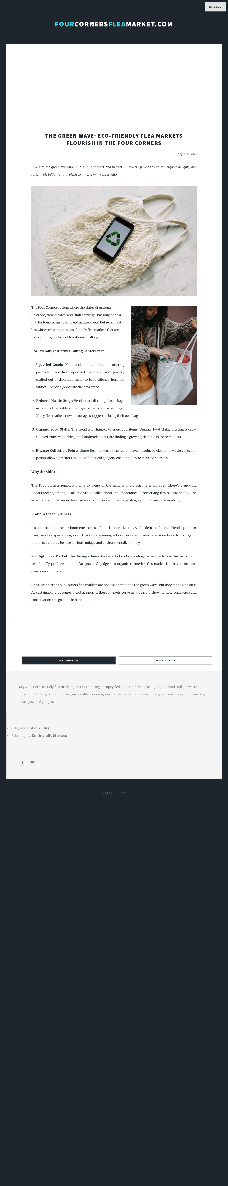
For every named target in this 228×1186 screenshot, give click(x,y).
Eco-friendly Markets (49, 736)
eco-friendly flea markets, (55, 687)
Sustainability (38, 728)
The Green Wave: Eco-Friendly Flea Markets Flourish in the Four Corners (114, 139)
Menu (217, 7)
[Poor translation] (26, 1086)
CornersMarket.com (114, 24)
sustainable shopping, (88, 694)
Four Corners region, (90, 687)
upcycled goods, (118, 687)
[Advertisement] (114, 78)
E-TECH (109, 793)
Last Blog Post (69, 660)
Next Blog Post (166, 660)
